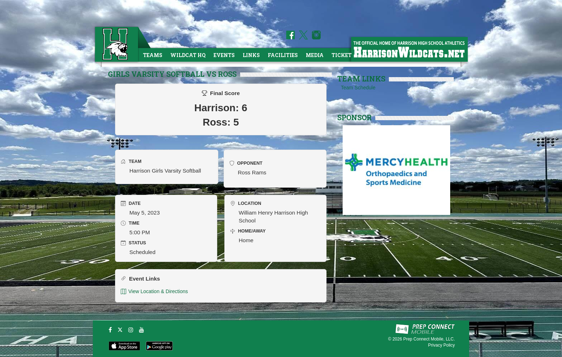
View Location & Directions (154, 291)
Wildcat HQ (188, 55)
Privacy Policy (441, 345)
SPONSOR (354, 117)
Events (224, 55)
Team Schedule (358, 87)
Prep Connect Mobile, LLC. (429, 339)
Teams (152, 55)
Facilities (283, 55)
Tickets (343, 55)
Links (251, 55)
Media (315, 55)
